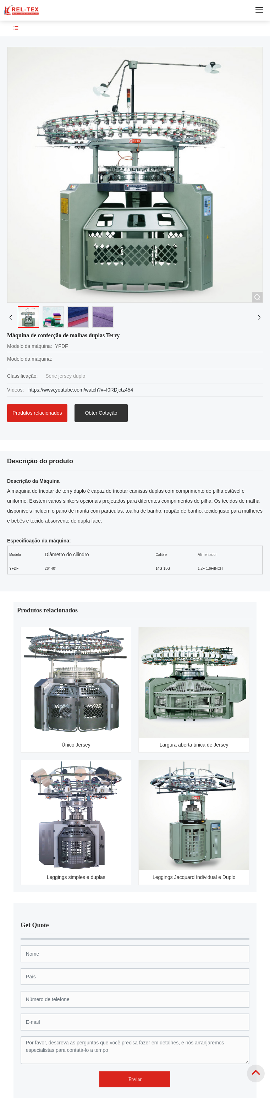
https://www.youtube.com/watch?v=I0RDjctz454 (80, 390)
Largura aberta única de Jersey (194, 745)
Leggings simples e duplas (76, 877)
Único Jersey (76, 745)
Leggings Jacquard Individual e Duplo (194, 877)
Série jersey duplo (65, 376)
